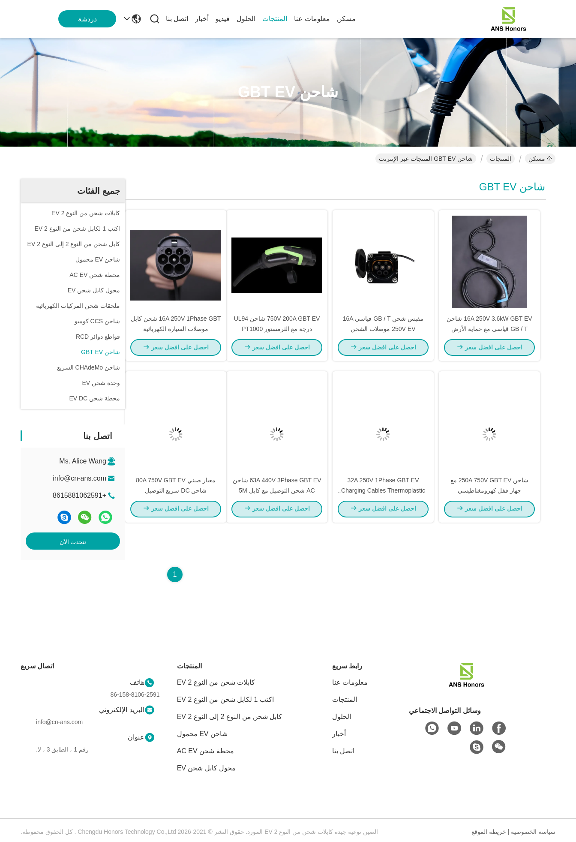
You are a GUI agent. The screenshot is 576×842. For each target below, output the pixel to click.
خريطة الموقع (488, 831)
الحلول (246, 18)
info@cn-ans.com (79, 478)
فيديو (223, 18)
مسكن (346, 18)
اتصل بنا (177, 18)
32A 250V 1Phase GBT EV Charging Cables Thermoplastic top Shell (383, 501)
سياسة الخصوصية (533, 831)
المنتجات (274, 18)
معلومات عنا (312, 18)
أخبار (202, 18)
